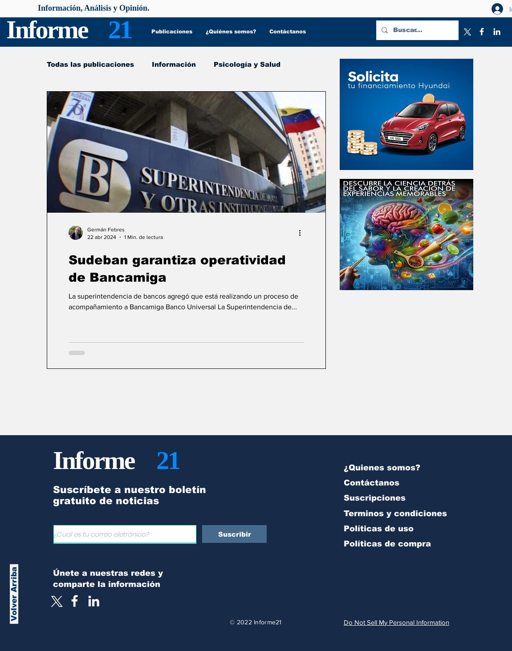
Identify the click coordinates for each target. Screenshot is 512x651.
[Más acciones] (302, 232)
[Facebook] (482, 31)
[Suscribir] (234, 534)
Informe (47, 29)
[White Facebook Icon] (74, 601)
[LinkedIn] (497, 31)
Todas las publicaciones (90, 64)
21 (119, 29)
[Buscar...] (416, 30)
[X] (466, 31)
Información (174, 64)
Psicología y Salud (247, 64)
